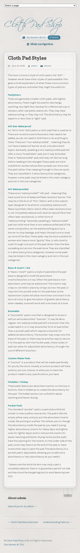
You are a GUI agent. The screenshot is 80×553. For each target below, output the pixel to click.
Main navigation (41, 44)
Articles (47, 66)
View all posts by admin (22, 506)
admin (34, 66)
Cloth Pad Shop (15, 540)
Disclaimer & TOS (14, 544)
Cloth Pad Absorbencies (23, 522)
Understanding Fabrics (57, 522)
